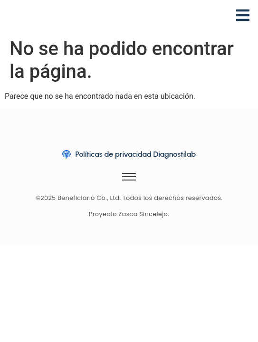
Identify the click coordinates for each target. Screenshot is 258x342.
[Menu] (242, 17)
